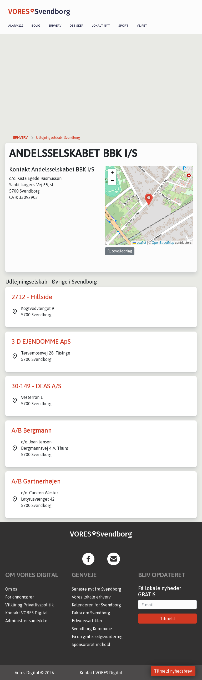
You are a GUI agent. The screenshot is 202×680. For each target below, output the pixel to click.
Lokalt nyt (101, 25)
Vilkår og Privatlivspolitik (29, 604)
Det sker (76, 25)
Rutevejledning (119, 251)
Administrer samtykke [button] (26, 620)
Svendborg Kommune (92, 628)
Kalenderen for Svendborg (96, 604)
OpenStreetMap (163, 243)
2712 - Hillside (32, 296)
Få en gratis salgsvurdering (97, 636)
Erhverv (55, 25)
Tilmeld (167, 618)
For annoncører (19, 597)
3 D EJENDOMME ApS (41, 341)
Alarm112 (15, 25)
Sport (123, 25)
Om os (11, 589)
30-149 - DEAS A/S (36, 386)
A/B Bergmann (32, 430)
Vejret (142, 25)
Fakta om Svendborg (91, 612)
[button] (148, 199)
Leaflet (139, 243)
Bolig (36, 25)
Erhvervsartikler (87, 620)
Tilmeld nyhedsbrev (173, 671)
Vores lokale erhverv (91, 597)
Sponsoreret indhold (91, 644)
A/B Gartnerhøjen (36, 481)
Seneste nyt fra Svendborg (96, 589)
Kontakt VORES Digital (26, 612)
